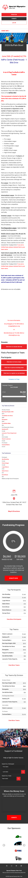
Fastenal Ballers (6, 444)
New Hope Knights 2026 (7, 411)
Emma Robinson (6, 610)
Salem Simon (5, 470)
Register (14, 14)
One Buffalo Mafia (6, 423)
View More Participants (14, 619)
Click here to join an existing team (14, 367)
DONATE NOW (13, 578)
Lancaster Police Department (9, 433)
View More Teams (14, 665)
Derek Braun (5, 474)
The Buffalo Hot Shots (7, 415)
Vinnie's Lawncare (6, 439)
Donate (14, 18)
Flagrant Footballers (8, 652)
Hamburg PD (5, 429)
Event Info (5, 30)
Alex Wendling (5, 459)
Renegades (4, 419)
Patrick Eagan (5, 463)
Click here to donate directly (14, 346)
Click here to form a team (14, 362)
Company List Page (14, 379)
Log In (14, 22)
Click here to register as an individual (14, 373)
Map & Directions (14, 511)
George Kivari (6, 613)
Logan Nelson (5, 467)
